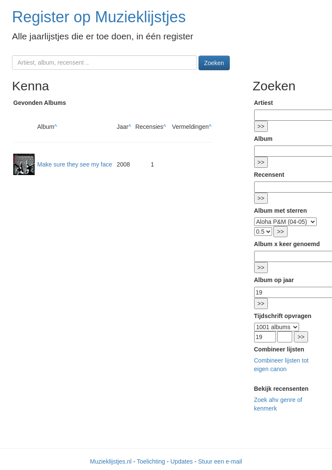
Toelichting (151, 461)
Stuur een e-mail (220, 461)
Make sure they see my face (74, 164)
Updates (181, 461)
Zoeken (214, 62)
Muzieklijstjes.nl (110, 461)
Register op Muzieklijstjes (99, 17)
